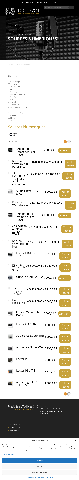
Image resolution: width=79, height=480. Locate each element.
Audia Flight (14, 92)
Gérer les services (8, 455)
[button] (76, 441)
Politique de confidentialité (45, 477)
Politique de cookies (30, 477)
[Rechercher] (71, 7)
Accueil (10, 64)
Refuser (39, 466)
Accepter (39, 460)
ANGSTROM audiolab (17, 94)
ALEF (11, 99)
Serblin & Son (15, 87)
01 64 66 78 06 (45, 414)
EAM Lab (13, 102)
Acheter (63, 150)
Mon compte (14, 431)
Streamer (13, 115)
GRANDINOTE (15, 105)
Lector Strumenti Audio (18, 107)
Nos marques (15, 427)
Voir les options (70, 164)
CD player (13, 118)
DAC (11, 120)
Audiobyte (13, 97)
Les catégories (15, 424)
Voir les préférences (39, 472)
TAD (11, 89)
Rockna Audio (15, 84)
